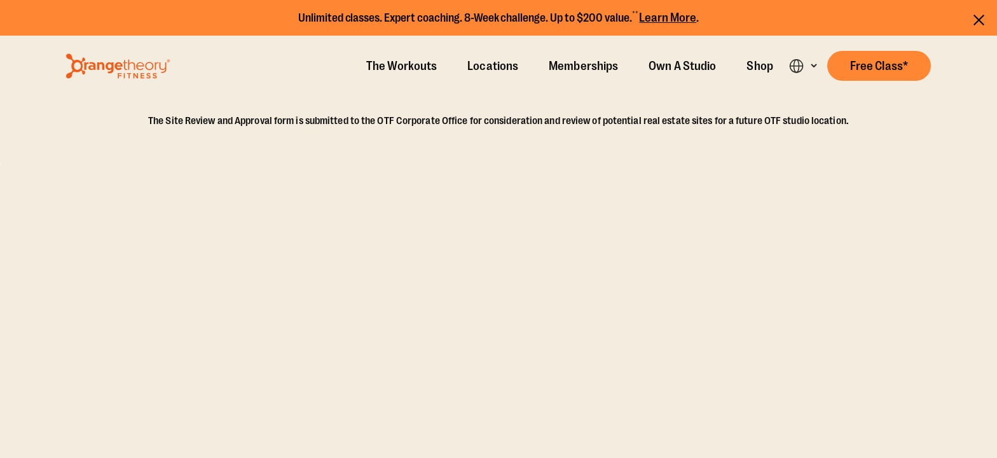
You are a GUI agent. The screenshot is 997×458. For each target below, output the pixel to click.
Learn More (667, 18)
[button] (879, 66)
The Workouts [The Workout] (401, 66)
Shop (759, 66)
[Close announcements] (978, 18)
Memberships (583, 66)
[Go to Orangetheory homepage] (118, 66)
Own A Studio (682, 66)
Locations (492, 66)
